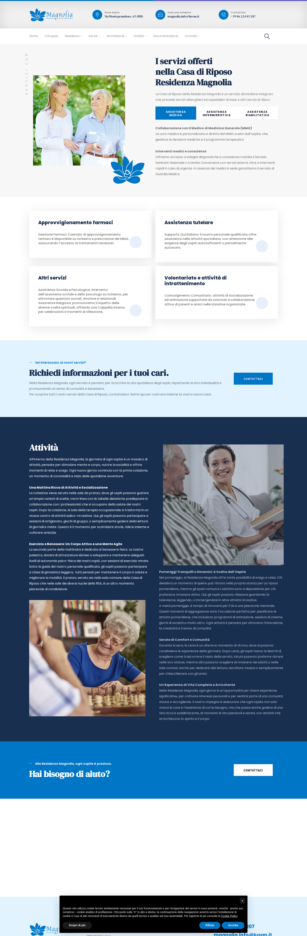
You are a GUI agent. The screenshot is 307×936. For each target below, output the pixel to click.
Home (33, 36)
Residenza (72, 36)
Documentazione (165, 36)
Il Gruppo (51, 36)
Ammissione (115, 36)
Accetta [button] (233, 925)
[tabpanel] (216, 154)
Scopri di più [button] (77, 925)
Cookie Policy (229, 916)
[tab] (175, 113)
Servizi (93, 36)
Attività (139, 36)
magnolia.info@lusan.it (183, 16)
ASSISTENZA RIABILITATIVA (257, 113)
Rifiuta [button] (210, 925)
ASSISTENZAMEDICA (176, 113)
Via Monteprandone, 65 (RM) (124, 16)
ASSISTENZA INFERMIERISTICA (217, 113)
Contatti (191, 36)
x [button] (242, 900)
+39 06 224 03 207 (243, 16)
